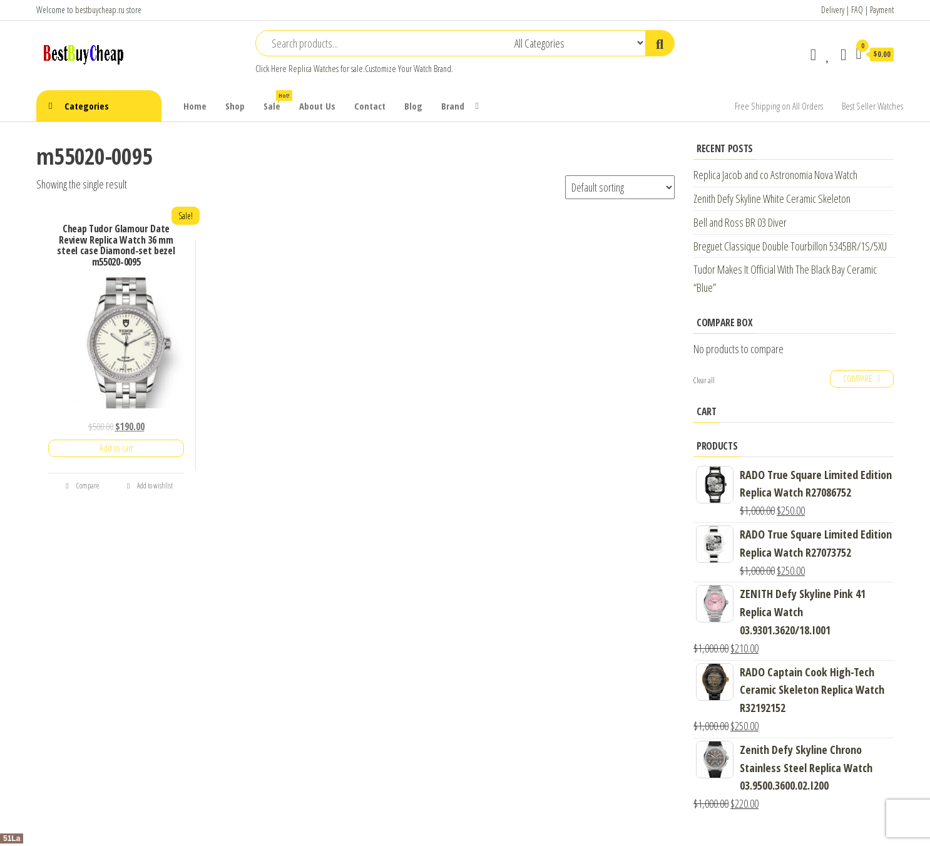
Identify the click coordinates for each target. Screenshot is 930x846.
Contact (370, 106)
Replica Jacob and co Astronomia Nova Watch (775, 174)
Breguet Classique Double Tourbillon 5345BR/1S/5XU (790, 246)
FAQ (857, 10)
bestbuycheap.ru (100, 10)
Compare (82, 485)
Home (195, 106)
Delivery (832, 10)
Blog (413, 106)
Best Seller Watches (872, 106)
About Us (317, 106)
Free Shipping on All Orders (779, 106)
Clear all (704, 380)
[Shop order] (620, 187)
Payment (882, 10)
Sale (276, 101)
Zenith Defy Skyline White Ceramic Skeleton (772, 198)
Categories (86, 106)
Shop (235, 106)
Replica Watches (314, 69)
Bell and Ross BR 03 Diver (740, 222)
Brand (452, 106)
